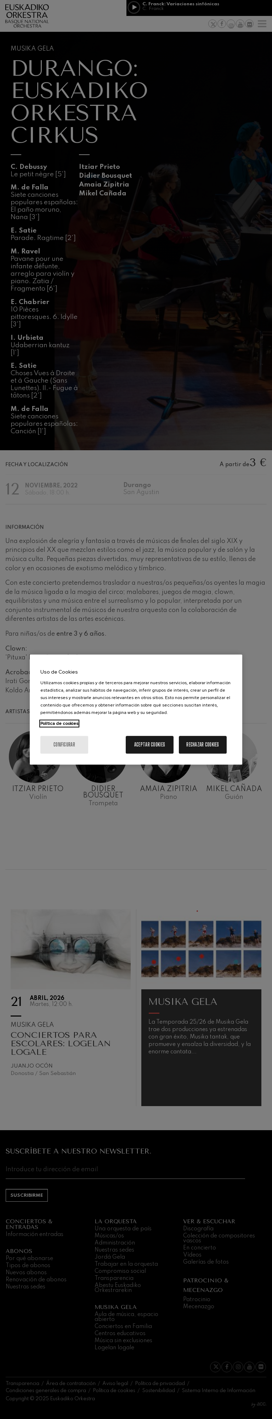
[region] (136, 709)
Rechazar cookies (202, 745)
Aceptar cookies (149, 745)
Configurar (64, 745)
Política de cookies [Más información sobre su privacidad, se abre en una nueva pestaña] (59, 723)
